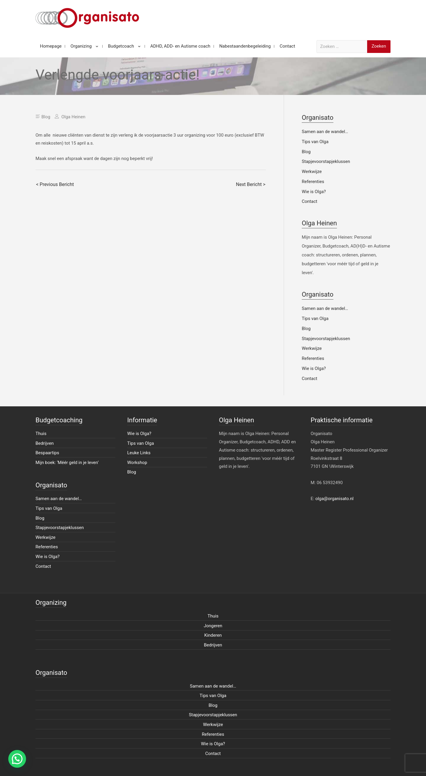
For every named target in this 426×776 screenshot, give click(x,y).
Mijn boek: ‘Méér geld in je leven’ (67, 462)
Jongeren (213, 625)
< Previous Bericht (55, 184)
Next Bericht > (250, 184)
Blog (45, 116)
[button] (17, 759)
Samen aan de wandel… (325, 131)
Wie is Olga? (314, 191)
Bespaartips (47, 452)
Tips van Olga (315, 141)
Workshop (137, 462)
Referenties (313, 181)
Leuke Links (139, 452)
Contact (309, 201)
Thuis (41, 433)
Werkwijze (312, 171)
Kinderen (213, 635)
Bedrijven (45, 443)
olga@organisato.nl (334, 498)
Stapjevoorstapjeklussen (326, 161)
